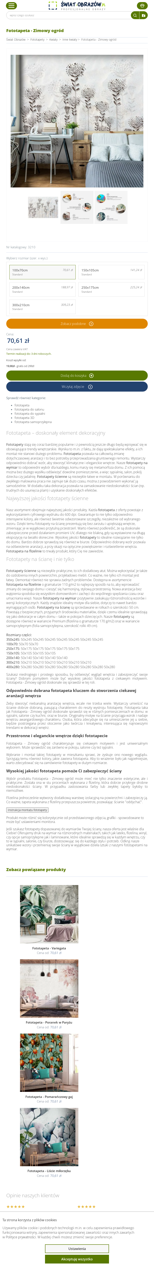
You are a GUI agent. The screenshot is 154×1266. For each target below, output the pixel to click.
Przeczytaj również (27, 1176)
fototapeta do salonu (29, 409)
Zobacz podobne (73, 323)
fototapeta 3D (24, 418)
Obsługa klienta (24, 1154)
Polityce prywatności (21, 1237)
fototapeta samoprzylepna (33, 422)
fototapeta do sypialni (30, 413)
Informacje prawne (27, 1165)
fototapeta (22, 405)
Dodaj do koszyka (77, 375)
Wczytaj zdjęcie (73, 386)
